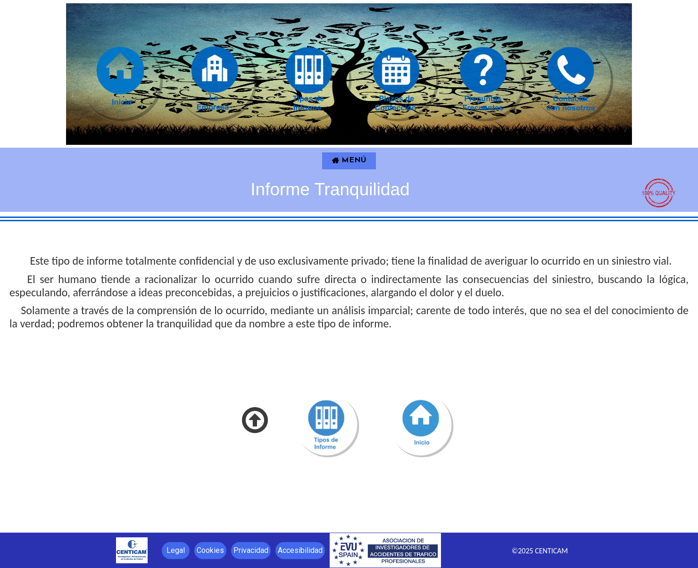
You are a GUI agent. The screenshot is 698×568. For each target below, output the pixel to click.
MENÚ (349, 160)
